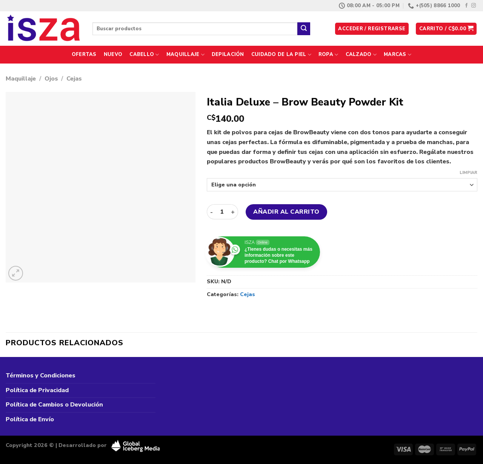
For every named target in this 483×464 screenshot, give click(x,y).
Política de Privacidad (37, 390)
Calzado (361, 54)
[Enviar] (303, 28)
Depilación (228, 54)
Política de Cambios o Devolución (54, 404)
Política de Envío (30, 419)
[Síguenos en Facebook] (466, 5)
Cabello (144, 54)
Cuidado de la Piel (281, 54)
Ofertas (84, 54)
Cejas (74, 78)
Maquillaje (185, 54)
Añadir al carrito (286, 212)
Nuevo (113, 54)
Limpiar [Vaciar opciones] (468, 172)
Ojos (51, 78)
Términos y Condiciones (40, 375)
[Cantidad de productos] (222, 211)
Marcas (397, 54)
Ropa (328, 54)
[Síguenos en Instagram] (473, 5)
